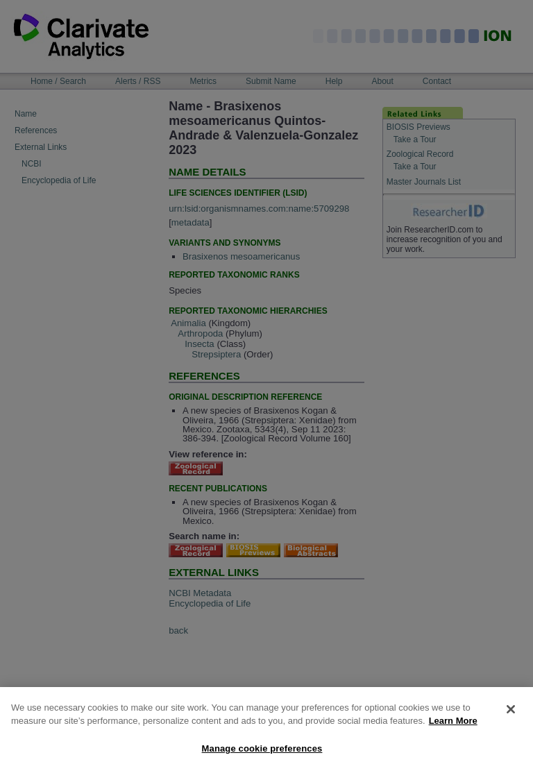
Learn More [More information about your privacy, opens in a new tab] (453, 726)
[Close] (511, 715)
